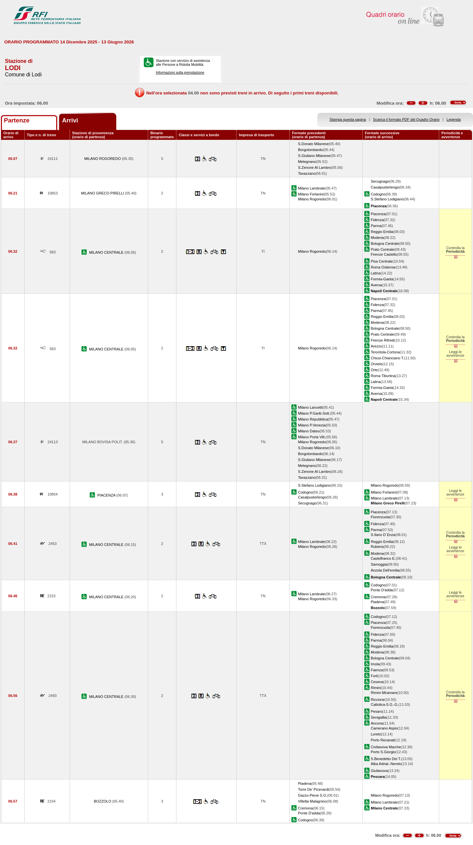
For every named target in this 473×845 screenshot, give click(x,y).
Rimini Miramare (384, 693)
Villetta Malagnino (312, 801)
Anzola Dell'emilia (385, 570)
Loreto (376, 734)
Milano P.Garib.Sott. (314, 413)
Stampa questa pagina (347, 119)
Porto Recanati (383, 740)
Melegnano (307, 162)
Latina (376, 273)
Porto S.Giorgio (383, 752)
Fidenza (377, 220)
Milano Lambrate (311, 188)
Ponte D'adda (382, 590)
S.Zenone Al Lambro (314, 167)
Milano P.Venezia (312, 425)
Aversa (376, 285)
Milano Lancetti (310, 407)
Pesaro (376, 711)
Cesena (377, 682)
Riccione (378, 700)
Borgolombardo (310, 150)
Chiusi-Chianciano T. (387, 358)
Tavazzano (306, 173)
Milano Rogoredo (312, 199)
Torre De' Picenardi (313, 789)
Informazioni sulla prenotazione (180, 72)
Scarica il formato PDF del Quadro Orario (406, 119)
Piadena (377, 602)
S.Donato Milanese (313, 144)
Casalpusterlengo (385, 187)
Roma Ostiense (383, 267)
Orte (374, 370)
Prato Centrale (382, 249)
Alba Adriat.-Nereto (386, 764)
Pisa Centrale (382, 261)
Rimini (376, 688)
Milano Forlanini (311, 194)
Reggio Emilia (382, 232)
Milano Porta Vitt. (312, 437)
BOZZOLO (103, 801)
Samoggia (379, 564)
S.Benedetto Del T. (386, 759)
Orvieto (377, 364)
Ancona (377, 723)
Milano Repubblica (313, 419)
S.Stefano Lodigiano (387, 199)
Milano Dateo (308, 431)
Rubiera (377, 547)
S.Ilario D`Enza (383, 535)
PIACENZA (106, 495)
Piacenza (378, 214)
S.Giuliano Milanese (314, 156)
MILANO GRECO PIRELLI (103, 193)
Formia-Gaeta (382, 279)
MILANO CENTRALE (106, 252)
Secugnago (380, 181)
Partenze (17, 120)
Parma (376, 226)
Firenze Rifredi (382, 340)
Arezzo (376, 346)
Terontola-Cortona (385, 352)
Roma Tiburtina (383, 376)
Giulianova (379, 771)
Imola (375, 664)
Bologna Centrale (385, 243)
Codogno (378, 194)
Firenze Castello (384, 254)
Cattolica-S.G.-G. (384, 704)
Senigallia (379, 717)
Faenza (377, 670)
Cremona (378, 597)
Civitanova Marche (386, 747)
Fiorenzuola (380, 517)
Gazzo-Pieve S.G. (312, 795)
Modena (377, 238)
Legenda (454, 119)
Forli (374, 676)
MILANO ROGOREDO (103, 159)
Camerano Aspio (384, 728)
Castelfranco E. (383, 558)
